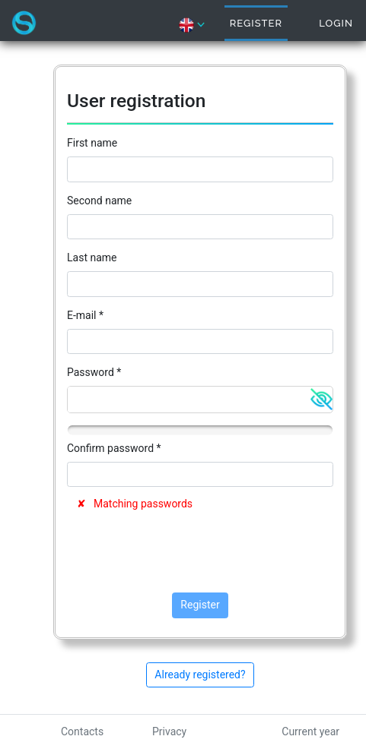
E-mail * (85, 315)
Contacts (82, 731)
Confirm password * (114, 448)
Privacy (169, 731)
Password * (94, 372)
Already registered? (199, 674)
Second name (99, 200)
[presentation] (182, 552)
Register (256, 23)
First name (92, 143)
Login (336, 23)
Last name (91, 257)
